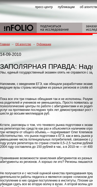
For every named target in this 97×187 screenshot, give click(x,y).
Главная (5, 44)
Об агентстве (23, 44)
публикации (66, 7)
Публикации (43, 44)
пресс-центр (44, 7)
